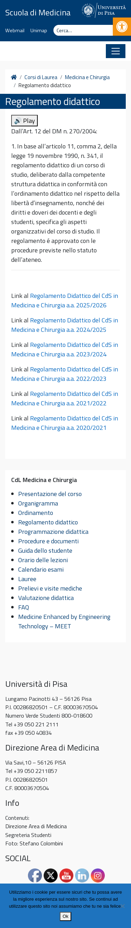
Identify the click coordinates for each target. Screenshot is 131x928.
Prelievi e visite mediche (50, 588)
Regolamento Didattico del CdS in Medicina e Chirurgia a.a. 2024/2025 (64, 324)
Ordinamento (35, 512)
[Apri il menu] (115, 51)
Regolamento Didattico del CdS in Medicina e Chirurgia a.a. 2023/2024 (64, 349)
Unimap (38, 30)
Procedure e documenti (48, 541)
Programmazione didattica (53, 531)
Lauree (27, 579)
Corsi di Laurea (40, 77)
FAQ (23, 607)
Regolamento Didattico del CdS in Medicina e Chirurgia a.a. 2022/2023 (64, 373)
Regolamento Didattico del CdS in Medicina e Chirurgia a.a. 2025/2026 (64, 300)
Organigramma (38, 503)
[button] (122, 27)
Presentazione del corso (50, 493)
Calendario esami (41, 569)
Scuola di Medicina (38, 12)
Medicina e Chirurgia (87, 77)
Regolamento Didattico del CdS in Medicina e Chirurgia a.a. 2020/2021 (64, 422)
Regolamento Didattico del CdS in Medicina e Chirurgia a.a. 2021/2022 (64, 398)
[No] (122, 905)
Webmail (14, 30)
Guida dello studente (45, 550)
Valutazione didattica (46, 597)
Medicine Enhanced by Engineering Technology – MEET (64, 621)
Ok (65, 916)
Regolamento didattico (48, 522)
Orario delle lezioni (43, 560)
